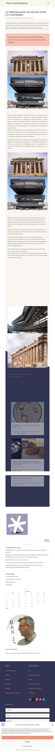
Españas (7, 688)
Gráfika (7, 679)
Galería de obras (10, 582)
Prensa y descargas (34, 675)
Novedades (8, 585)
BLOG (30, 679)
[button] (52, 725)
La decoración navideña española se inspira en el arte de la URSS (24, 562)
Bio (30, 670)
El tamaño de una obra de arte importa (16, 560)
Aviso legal (37, 749)
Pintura (7, 675)
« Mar (7, 608)
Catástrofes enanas (11, 670)
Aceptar (27, 737)
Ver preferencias (27, 746)
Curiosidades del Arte (18, 18)
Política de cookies (20, 749)
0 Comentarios (29, 18)
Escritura (8, 684)
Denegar (27, 742)
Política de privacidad (29, 749)
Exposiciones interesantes (13, 579)
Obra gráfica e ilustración (12, 693)
